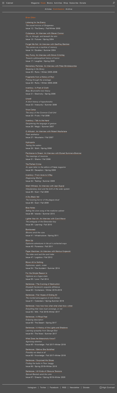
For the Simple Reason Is (36, 273)
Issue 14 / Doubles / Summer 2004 (41, 50)
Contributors (58, 9)
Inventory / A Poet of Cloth (37, 88)
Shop (65, 3)
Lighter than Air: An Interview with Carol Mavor (46, 218)
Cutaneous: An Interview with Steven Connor (45, 33)
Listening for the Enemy (36, 22)
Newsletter (74, 387)
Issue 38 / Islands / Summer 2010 (40, 214)
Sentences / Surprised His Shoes (40, 360)
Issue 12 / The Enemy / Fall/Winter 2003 (43, 28)
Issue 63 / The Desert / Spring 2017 (41, 323)
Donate (83, 3)
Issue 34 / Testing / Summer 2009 (40, 181)
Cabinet (9, 3)
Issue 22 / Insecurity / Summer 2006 (41, 105)
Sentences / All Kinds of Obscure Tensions (44, 371)
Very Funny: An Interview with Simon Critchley (45, 55)
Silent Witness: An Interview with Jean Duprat (45, 186)
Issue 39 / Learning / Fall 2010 (39, 224)
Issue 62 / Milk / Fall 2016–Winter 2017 (43, 312)
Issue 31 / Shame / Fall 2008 (38, 159)
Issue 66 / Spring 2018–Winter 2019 (41, 366)
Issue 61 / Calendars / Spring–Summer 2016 (45, 301)
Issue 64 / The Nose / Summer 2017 (41, 333)
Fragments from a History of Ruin (40, 77)
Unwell (28, 99)
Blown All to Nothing (34, 262)
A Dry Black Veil (32, 197)
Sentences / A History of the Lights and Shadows (47, 327)
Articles (48, 9)
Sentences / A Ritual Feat (36, 317)
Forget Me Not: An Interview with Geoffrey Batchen (47, 44)
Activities (58, 3)
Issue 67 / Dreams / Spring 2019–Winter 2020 (45, 377)
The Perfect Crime (33, 164)
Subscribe (73, 3)
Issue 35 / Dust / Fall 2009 (37, 192)
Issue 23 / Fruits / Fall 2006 (38, 115)
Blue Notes (30, 208)
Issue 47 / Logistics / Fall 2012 (39, 257)
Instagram (32, 387)
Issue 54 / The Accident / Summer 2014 (43, 268)
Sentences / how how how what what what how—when (49, 306)
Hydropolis (30, 142)
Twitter (43, 387)
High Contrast (108, 387)
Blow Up (29, 240)
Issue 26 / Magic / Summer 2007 (40, 126)
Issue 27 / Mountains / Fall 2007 (39, 137)
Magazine (35, 3)
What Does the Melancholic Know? (40, 338)
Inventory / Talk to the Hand (37, 120)
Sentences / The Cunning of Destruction (43, 284)
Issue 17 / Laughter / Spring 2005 (40, 61)
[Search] (114, 3)
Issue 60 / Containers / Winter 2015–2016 (44, 290)
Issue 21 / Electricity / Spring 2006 (40, 94)
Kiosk (43, 3)
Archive (69, 9)
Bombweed (30, 229)
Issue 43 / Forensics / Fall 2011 (39, 246)
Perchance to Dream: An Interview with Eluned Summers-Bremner (54, 153)
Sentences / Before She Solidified (40, 349)
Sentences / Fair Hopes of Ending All (41, 295)
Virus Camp (31, 109)
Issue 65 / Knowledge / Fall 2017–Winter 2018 (46, 344)
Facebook (54, 387)
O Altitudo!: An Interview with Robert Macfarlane (46, 131)
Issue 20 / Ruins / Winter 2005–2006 (41, 72)
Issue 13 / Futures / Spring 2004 (40, 39)
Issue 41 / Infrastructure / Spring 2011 (42, 235)
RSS (64, 387)
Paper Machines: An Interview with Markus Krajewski (48, 251)
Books (50, 3)
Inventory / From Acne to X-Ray (39, 175)
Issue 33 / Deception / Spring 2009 (41, 170)
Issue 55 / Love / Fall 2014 (37, 279)
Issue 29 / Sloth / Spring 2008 (39, 148)
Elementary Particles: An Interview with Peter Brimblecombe (51, 66)
